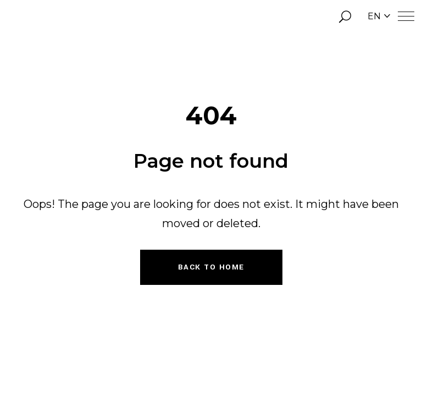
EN (379, 16)
